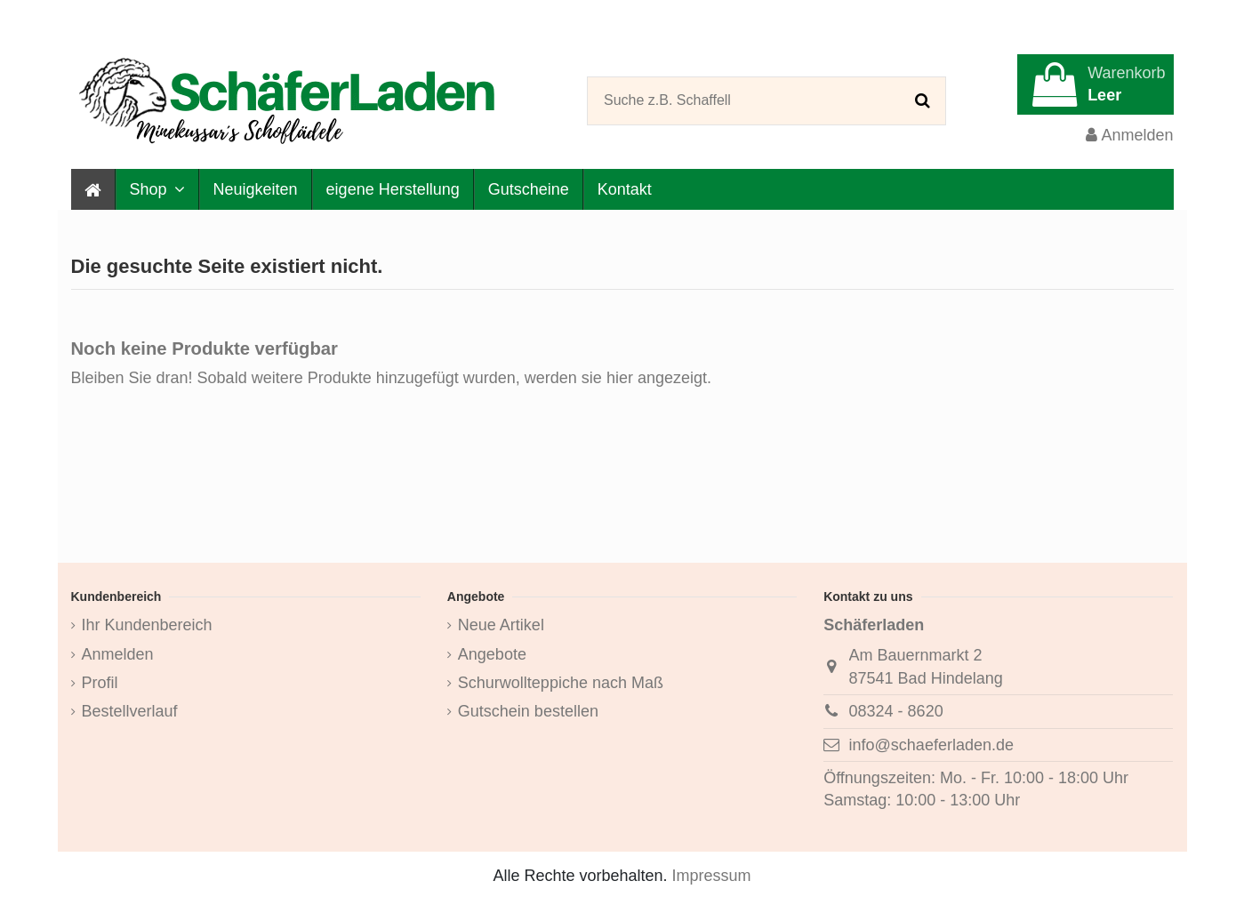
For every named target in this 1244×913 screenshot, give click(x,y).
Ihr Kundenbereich (147, 625)
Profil (100, 683)
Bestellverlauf (130, 711)
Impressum (711, 876)
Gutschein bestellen (528, 711)
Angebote (492, 654)
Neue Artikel (501, 625)
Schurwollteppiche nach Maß (560, 683)
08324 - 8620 (896, 711)
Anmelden (118, 654)
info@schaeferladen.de (931, 745)
